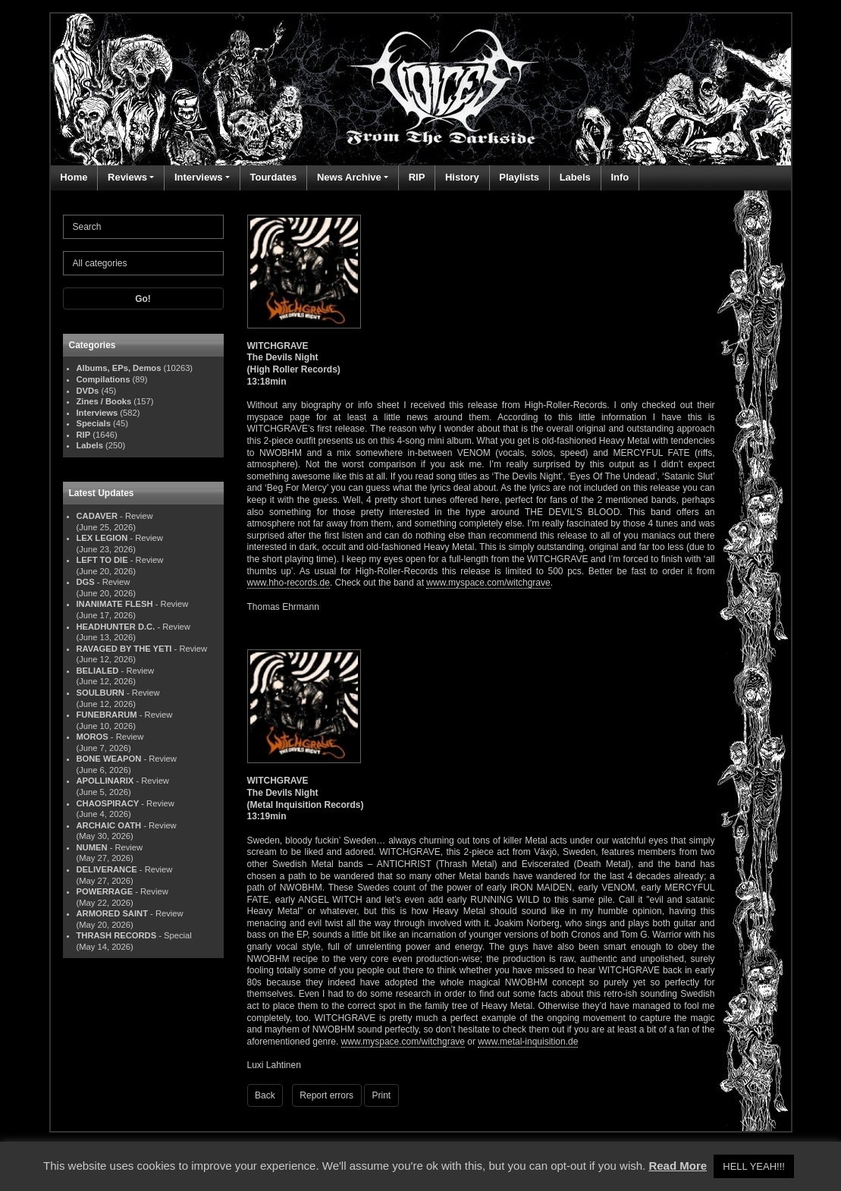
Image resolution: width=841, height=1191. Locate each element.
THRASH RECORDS (117, 935)
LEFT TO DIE (102, 559)
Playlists (519, 177)
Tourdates (273, 177)
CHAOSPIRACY (108, 803)
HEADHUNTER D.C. (116, 626)
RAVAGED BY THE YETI (124, 648)
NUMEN (92, 847)
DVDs (88, 390)
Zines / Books (104, 401)
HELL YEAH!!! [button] (754, 1166)
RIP (417, 177)
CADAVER (97, 515)
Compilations (103, 379)
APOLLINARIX (105, 780)
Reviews (127, 177)
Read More (677, 1165)
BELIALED (98, 670)
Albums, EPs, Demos (119, 367)
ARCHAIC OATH (109, 825)
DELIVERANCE (107, 869)
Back (265, 1095)
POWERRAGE (105, 891)
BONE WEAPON (109, 758)
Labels (575, 177)
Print (381, 1095)
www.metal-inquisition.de (528, 1041)
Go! (143, 299)
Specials (94, 423)
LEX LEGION (102, 537)
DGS (86, 581)
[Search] (143, 227)
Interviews (198, 177)
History (462, 177)
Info (619, 177)
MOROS (92, 736)
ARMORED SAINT (112, 913)
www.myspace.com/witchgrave (488, 582)
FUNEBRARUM (107, 714)
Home (73, 177)
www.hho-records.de (288, 582)
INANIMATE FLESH (115, 603)
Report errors (326, 1095)
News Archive (349, 177)
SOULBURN (100, 692)
